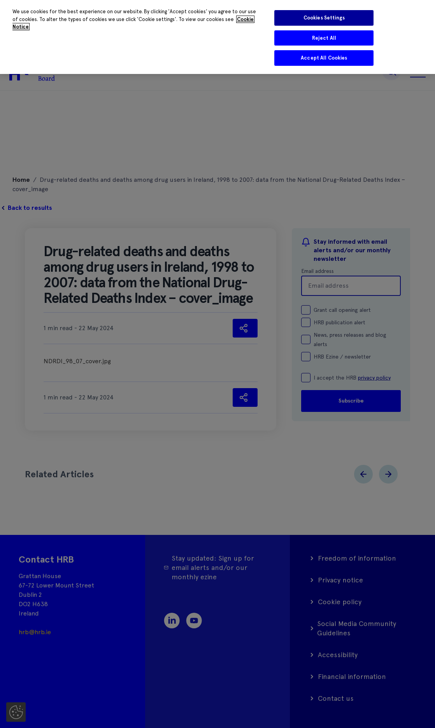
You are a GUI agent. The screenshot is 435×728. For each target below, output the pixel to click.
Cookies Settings (324, 18)
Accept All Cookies (324, 58)
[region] (217, 37)
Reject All (324, 38)
